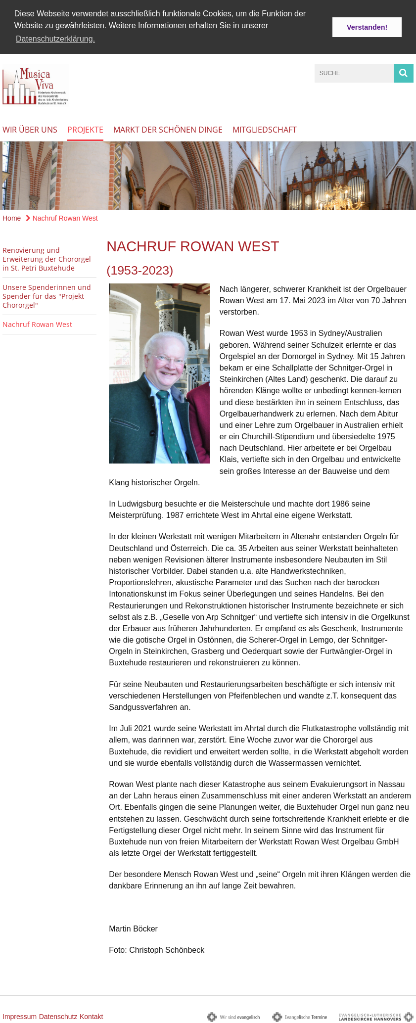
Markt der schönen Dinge (168, 128)
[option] (208, 174)
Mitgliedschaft (264, 128)
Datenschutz (58, 1016)
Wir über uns (29, 128)
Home (11, 217)
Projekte (85, 128)
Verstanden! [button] (367, 27)
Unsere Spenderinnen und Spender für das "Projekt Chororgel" (46, 295)
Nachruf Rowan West (62, 217)
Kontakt (91, 1016)
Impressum (19, 1016)
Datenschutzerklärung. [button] (55, 39)
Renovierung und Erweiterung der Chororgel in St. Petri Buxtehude (46, 258)
